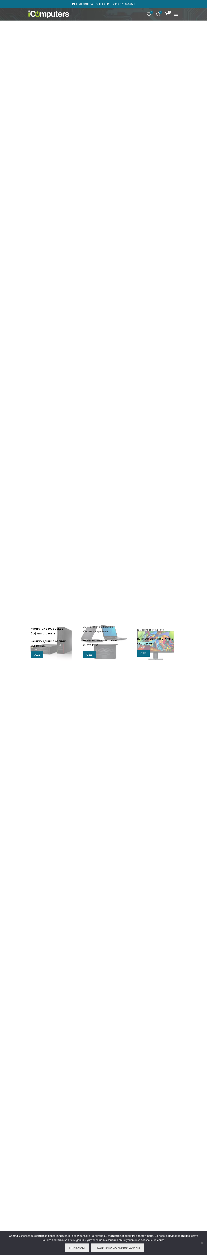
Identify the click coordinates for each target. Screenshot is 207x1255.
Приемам (77, 1247)
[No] (202, 1243)
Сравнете (160, 12)
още (37, 654)
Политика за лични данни (118, 1247)
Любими (151, 12)
